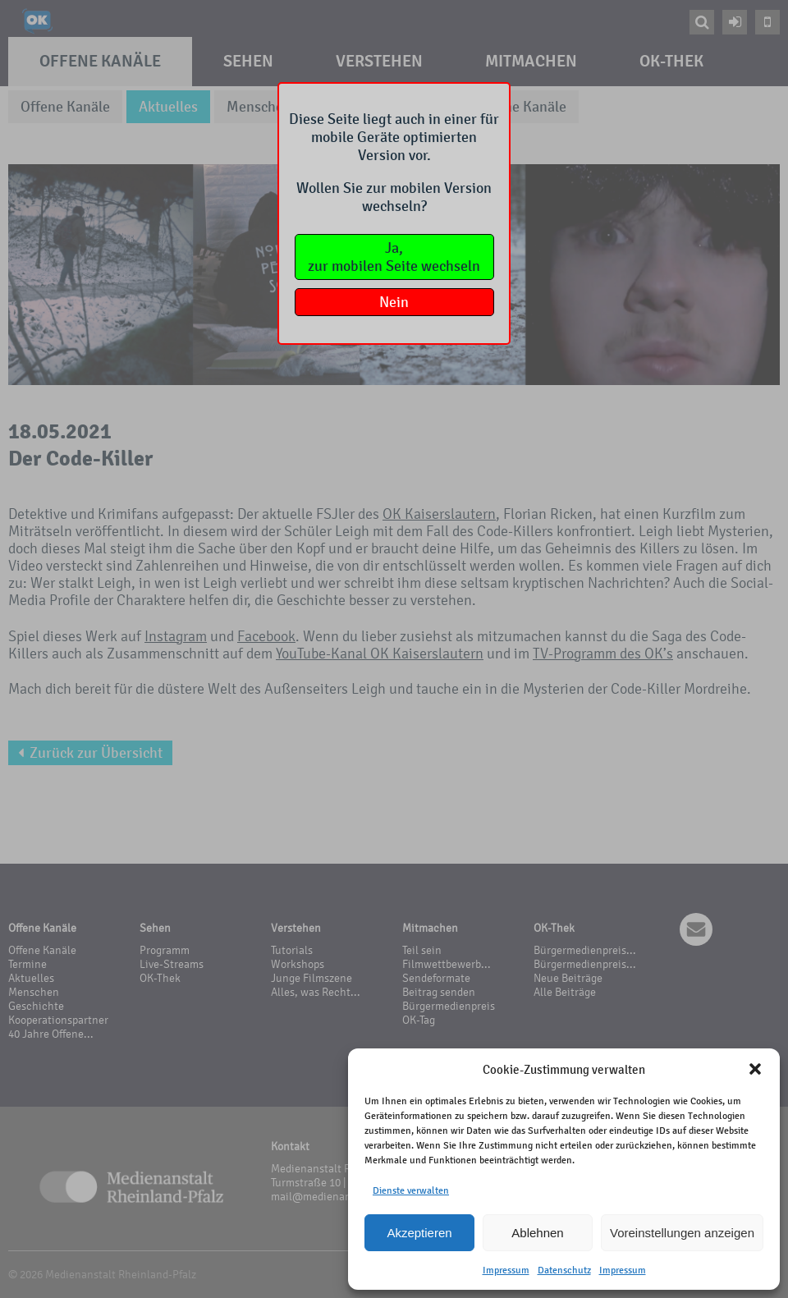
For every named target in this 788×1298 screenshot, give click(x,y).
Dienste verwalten (411, 1190)
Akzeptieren (419, 1233)
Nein (394, 302)
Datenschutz (564, 1270)
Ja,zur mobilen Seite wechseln (394, 257)
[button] (755, 1069)
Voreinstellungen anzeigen (682, 1233)
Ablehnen (537, 1233)
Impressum (506, 1270)
